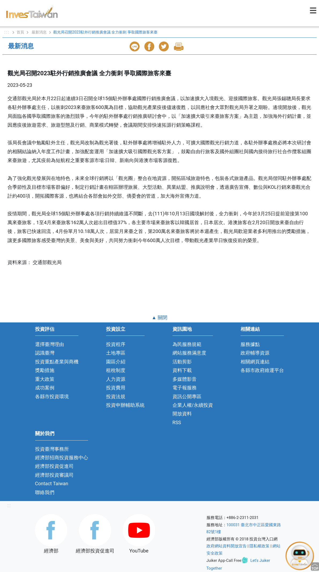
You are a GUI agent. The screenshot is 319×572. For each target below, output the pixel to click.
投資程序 (115, 344)
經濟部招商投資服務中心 (61, 457)
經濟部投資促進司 (54, 466)
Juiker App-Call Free (224, 560)
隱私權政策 (259, 546)
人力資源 (115, 379)
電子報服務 (184, 387)
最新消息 (39, 32)
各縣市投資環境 (52, 396)
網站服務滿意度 (189, 353)
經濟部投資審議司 (54, 475)
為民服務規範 (186, 344)
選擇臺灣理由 (49, 344)
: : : (7, 32)
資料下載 (182, 370)
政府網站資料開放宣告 (227, 546)
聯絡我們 (44, 492)
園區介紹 (115, 361)
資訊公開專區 (186, 396)
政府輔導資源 (255, 353)
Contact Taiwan (51, 483)
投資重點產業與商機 (56, 361)
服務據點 (250, 344)
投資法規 (115, 396)
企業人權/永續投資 (192, 405)
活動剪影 (182, 361)
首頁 (20, 32)
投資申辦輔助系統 (125, 405)
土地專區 (115, 353)
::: (9, 505)
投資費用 (115, 387)
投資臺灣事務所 (52, 449)
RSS (176, 422)
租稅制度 (115, 370)
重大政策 (44, 379)
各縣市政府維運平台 (262, 370)
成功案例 (44, 387)
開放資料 (182, 413)
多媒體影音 (184, 379)
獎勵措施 (44, 370)
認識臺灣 (44, 353)
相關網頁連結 (255, 361)
